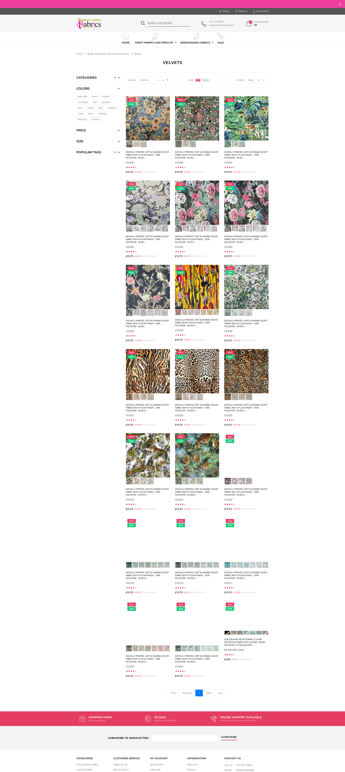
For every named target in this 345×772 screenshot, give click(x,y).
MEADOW (82, 119)
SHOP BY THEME (84, 769)
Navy (80, 108)
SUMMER (102, 113)
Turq (80, 113)
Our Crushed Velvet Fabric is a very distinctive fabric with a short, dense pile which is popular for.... (244, 642)
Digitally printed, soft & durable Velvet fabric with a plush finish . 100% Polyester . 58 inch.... (196, 322)
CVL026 (179, 415)
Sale (220, 38)
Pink (101, 108)
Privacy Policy (121, 769)
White (90, 113)
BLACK (95, 96)
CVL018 (130, 583)
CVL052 (179, 246)
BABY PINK (82, 96)
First (173, 693)
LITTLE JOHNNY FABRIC (87, 764)
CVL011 (228, 583)
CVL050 (130, 246)
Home (126, 38)
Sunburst (112, 108)
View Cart (155, 769)
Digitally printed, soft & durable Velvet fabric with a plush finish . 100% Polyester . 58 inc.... (147, 155)
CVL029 (179, 330)
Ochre (91, 108)
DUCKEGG (95, 119)
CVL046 (179, 162)
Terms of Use (120, 764)
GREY (95, 102)
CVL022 (228, 499)
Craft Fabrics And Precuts (154, 38)
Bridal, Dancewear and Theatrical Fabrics (108, 53)
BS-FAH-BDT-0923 (234, 649)
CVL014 (179, 583)
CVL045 (130, 162)
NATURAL (106, 102)
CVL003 (179, 666)
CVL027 (130, 415)
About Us (192, 764)
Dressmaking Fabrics (195, 38)
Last (220, 693)
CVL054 (228, 246)
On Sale (191, 769)
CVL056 (130, 331)
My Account (156, 764)
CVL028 (228, 331)
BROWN (106, 96)
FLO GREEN (83, 102)
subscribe (229, 737)
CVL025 (228, 415)
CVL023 (179, 499)
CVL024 (130, 499)
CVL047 (228, 162)
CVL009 (130, 666)
